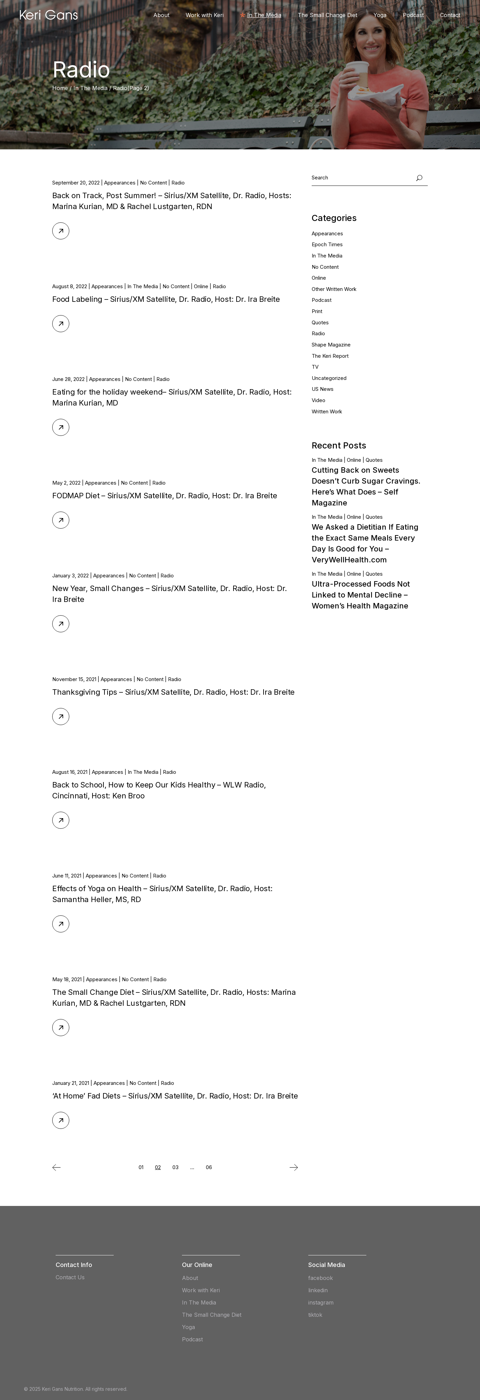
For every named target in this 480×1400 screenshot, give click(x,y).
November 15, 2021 (74, 679)
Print (317, 311)
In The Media (90, 88)
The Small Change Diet (211, 1314)
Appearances (120, 182)
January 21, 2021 (70, 1083)
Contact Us (70, 1277)
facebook (320, 1277)
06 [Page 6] (209, 1167)
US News (323, 389)
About (190, 1277)
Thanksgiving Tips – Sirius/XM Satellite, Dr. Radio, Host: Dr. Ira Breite (173, 692)
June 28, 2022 (68, 379)
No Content (153, 182)
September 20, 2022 (76, 182)
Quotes (320, 322)
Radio (178, 182)
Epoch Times (327, 244)
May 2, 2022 (66, 483)
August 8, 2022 (69, 286)
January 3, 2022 (70, 575)
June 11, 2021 (66, 875)
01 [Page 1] (141, 1167)
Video (318, 400)
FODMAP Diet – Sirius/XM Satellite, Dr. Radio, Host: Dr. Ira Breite (164, 495)
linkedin (318, 1290)
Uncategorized (329, 378)
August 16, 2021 (69, 772)
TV (315, 367)
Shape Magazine (331, 344)
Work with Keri (201, 1290)
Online (201, 286)
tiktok (315, 1314)
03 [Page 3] (175, 1167)
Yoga (188, 1327)
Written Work (327, 411)
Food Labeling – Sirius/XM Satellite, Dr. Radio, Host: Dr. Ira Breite (166, 299)
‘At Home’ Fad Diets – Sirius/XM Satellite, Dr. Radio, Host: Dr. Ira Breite (175, 1095)
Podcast (321, 300)
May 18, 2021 (67, 979)
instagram (321, 1302)
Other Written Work (334, 289)
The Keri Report (330, 356)
